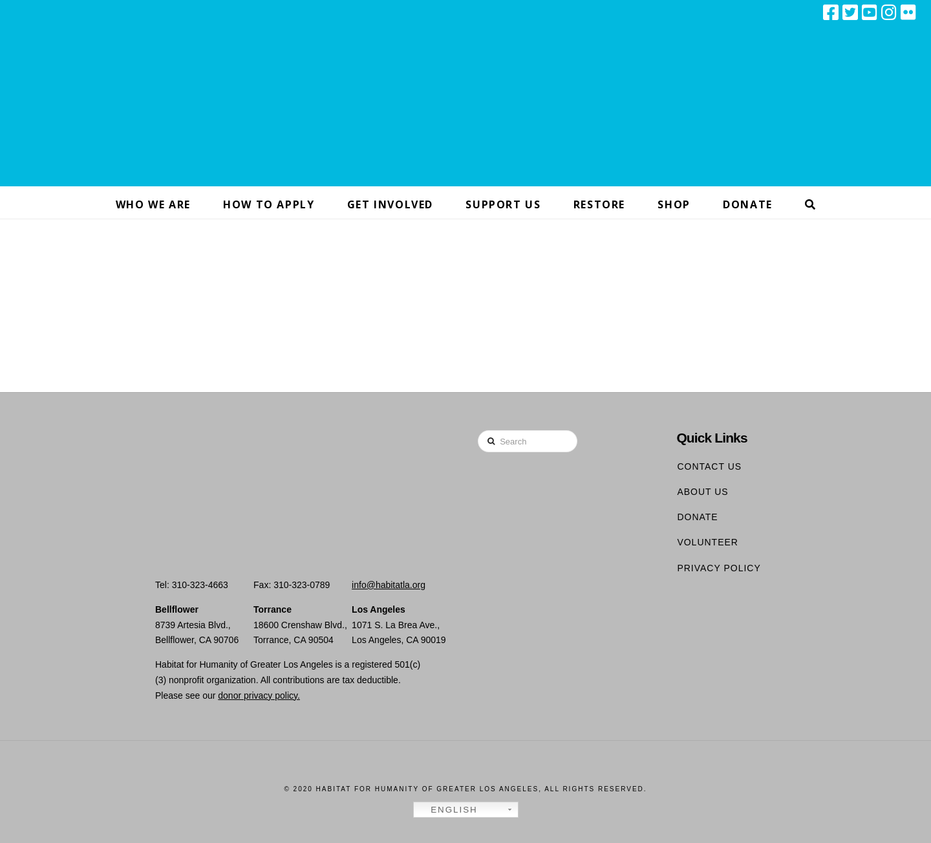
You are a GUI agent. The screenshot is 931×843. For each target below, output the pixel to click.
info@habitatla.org (388, 585)
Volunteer (707, 542)
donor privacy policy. (259, 695)
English (447, 810)
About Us (702, 492)
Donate (697, 517)
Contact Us (709, 466)
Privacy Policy (718, 568)
